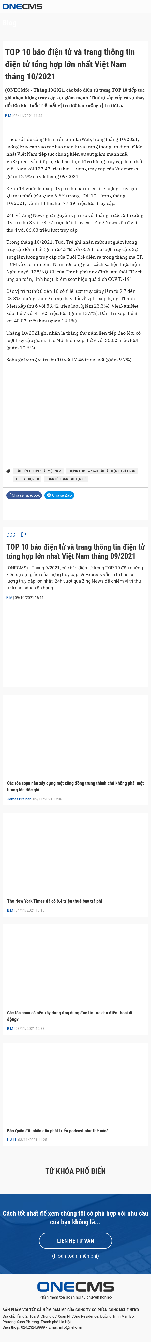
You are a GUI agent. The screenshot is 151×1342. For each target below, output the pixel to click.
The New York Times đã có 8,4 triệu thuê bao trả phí (54, 901)
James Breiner (19, 799)
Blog (10, 22)
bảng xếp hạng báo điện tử (66, 479)
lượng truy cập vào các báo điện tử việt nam (102, 471)
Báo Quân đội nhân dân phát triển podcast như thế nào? (58, 1130)
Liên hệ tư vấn (75, 1241)
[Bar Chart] (75, 402)
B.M (8, 116)
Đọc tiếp (16, 535)
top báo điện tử (27, 479)
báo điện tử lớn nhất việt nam (38, 471)
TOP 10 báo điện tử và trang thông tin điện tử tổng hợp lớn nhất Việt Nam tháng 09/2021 (75, 551)
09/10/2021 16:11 (29, 598)
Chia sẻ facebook (24, 495)
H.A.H (11, 1140)
